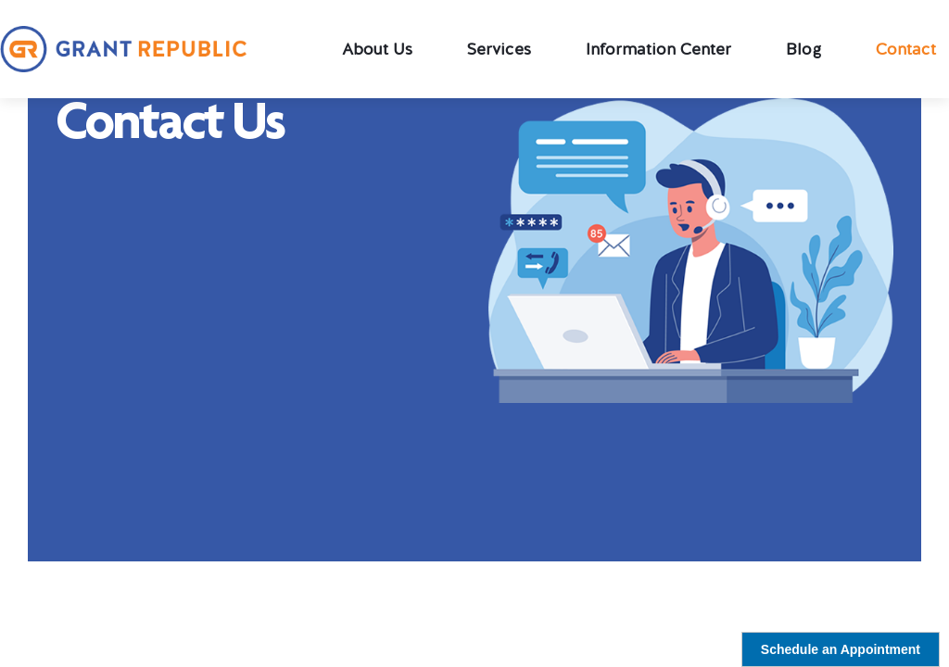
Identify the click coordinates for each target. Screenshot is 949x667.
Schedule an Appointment (840, 649)
